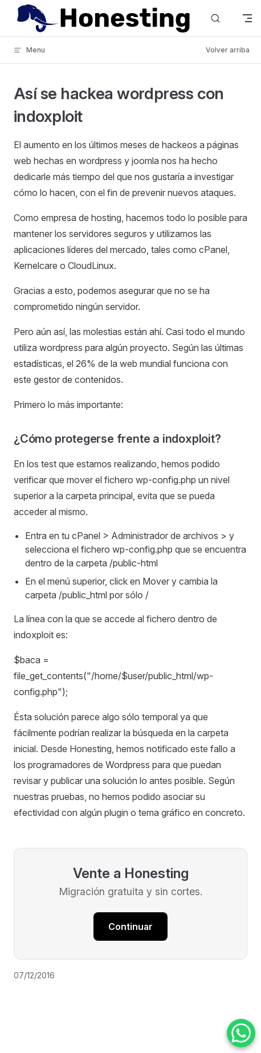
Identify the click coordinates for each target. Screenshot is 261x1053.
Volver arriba (228, 50)
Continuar (130, 926)
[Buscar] (215, 18)
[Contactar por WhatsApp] (241, 1033)
